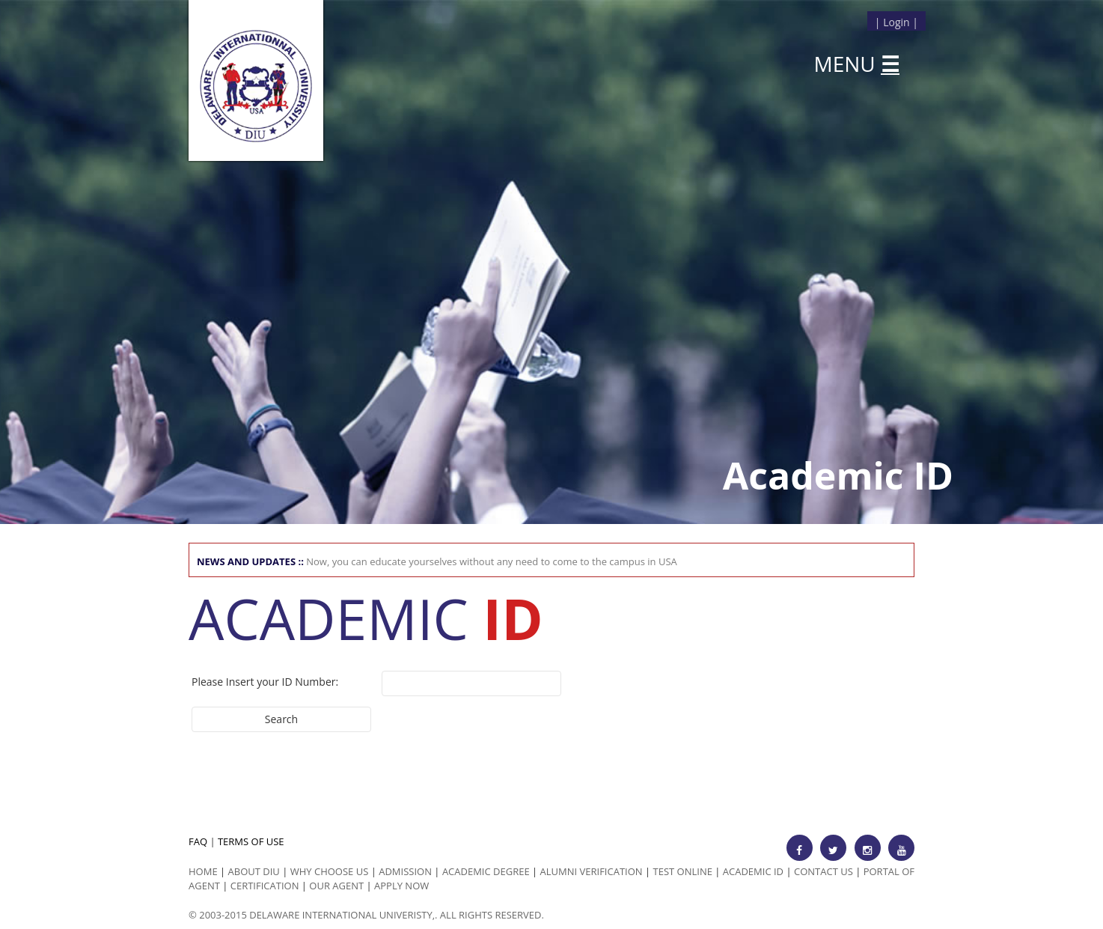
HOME (203, 871)
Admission (405, 871)
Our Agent (336, 885)
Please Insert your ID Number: (265, 681)
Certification (264, 885)
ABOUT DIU (254, 871)
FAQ (198, 841)
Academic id (753, 871)
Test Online (682, 871)
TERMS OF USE (251, 841)
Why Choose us (329, 871)
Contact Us (823, 871)
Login (896, 22)
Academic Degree (486, 871)
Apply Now (401, 885)
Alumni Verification (591, 871)
